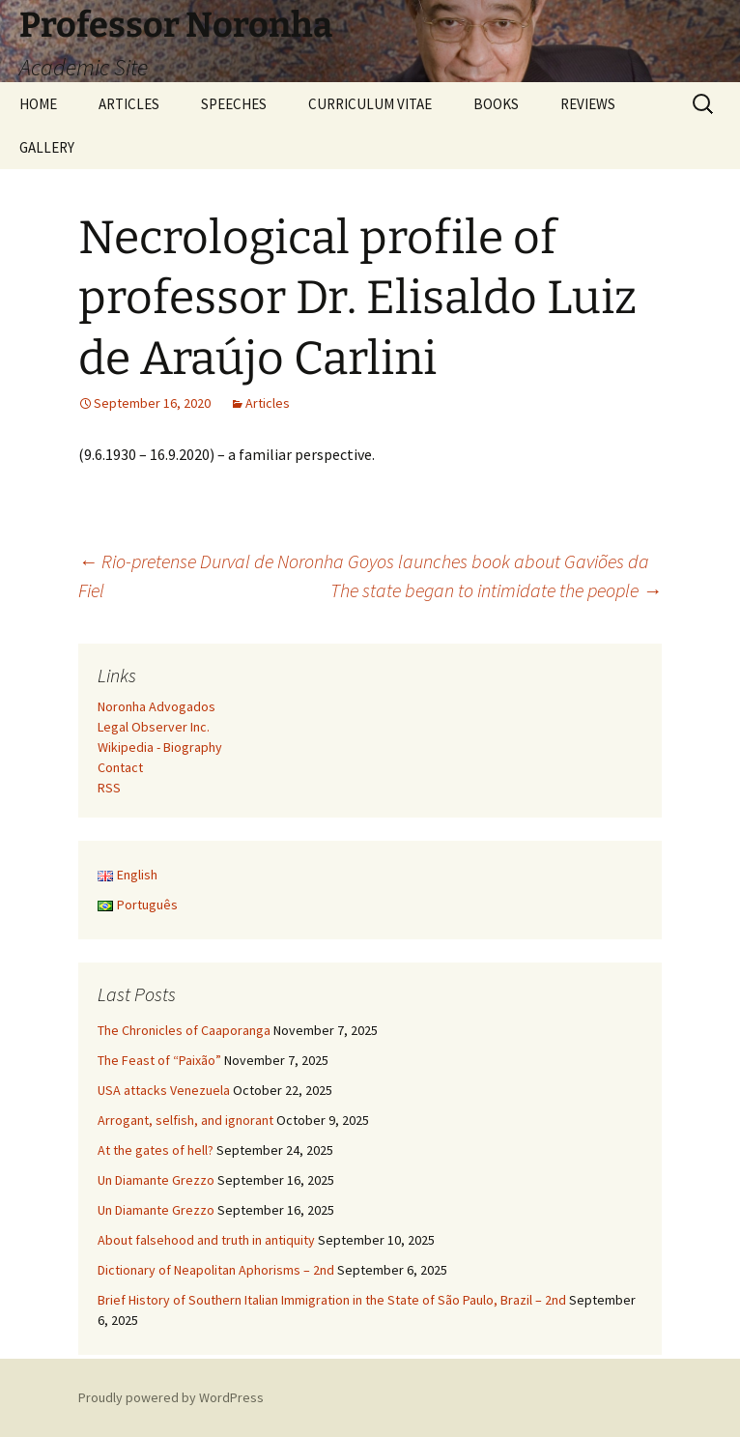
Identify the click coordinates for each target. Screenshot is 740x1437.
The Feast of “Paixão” (159, 1060)
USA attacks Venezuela (164, 1090)
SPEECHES (234, 104)
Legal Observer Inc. (154, 726)
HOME (38, 104)
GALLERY (46, 147)
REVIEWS (587, 104)
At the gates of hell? (155, 1150)
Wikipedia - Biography (160, 747)
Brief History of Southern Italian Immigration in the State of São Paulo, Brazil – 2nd (332, 1299)
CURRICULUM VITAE (370, 104)
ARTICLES (129, 104)
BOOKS (496, 104)
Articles (267, 403)
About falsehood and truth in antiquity (206, 1240)
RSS (109, 787)
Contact (120, 767)
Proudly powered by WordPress (171, 1397)
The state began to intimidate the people (496, 590)
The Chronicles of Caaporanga (184, 1030)
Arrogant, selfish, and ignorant (185, 1120)
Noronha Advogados (156, 706)
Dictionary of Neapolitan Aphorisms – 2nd (216, 1270)
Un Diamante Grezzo (156, 1180)
